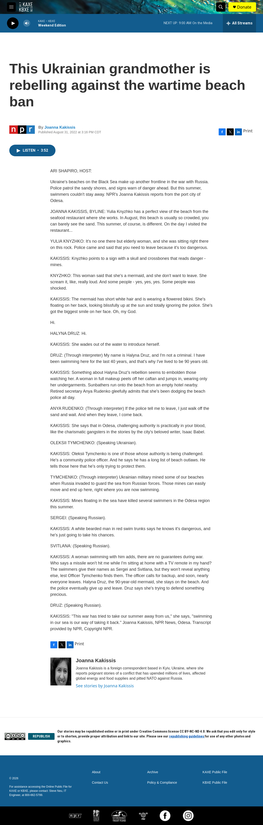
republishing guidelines (187, 736)
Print (248, 131)
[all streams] (239, 23)
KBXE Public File (215, 782)
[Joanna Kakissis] (60, 671)
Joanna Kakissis (59, 127)
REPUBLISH (41, 736)
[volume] (27, 23)
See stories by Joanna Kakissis (105, 685)
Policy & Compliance (162, 782)
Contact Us (100, 782)
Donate (244, 7)
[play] (12, 23)
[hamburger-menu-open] (11, 7)
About (96, 772)
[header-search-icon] (220, 7)
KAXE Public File (215, 772)
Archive (152, 772)
